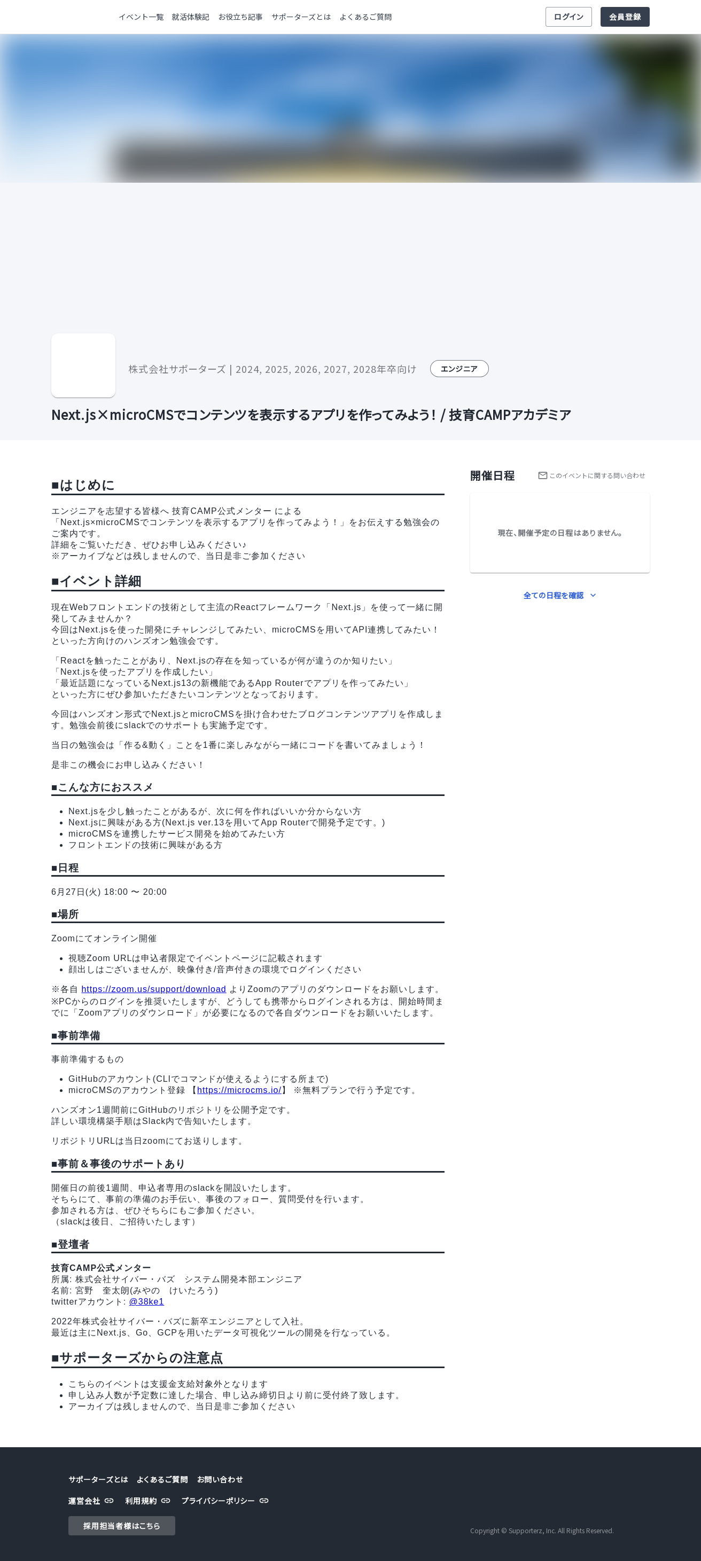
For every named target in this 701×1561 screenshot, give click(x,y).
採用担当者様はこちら (121, 1526)
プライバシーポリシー (226, 1501)
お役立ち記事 (240, 17)
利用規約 (149, 1501)
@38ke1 (147, 1301)
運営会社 (92, 1501)
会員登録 (625, 17)
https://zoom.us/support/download (153, 989)
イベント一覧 (141, 17)
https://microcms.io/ (239, 1090)
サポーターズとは (301, 17)
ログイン (568, 16)
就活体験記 (191, 17)
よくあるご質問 (365, 17)
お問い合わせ (220, 1479)
